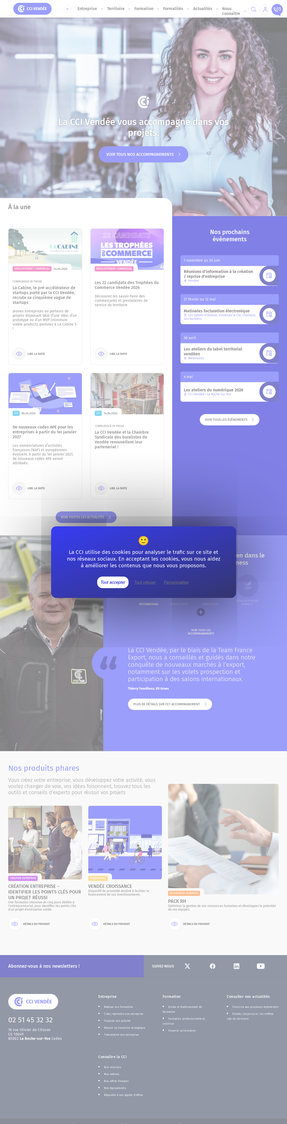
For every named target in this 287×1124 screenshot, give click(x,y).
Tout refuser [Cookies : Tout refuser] (145, 582)
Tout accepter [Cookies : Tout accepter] (113, 582)
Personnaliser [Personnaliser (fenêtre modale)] (176, 582)
